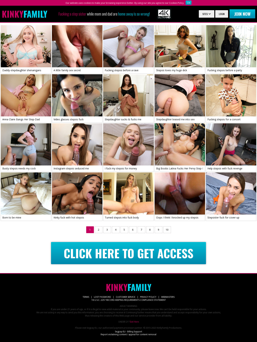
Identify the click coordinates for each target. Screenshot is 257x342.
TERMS (86, 296)
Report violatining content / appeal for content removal (128, 334)
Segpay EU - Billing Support (128, 331)
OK (188, 2)
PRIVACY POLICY (148, 296)
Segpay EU (92, 327)
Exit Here (134, 321)
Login (222, 14)
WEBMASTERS (168, 296)
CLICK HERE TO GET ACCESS (128, 253)
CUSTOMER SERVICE (125, 296)
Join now (242, 14)
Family (24, 13)
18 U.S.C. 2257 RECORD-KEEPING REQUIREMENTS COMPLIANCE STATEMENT (128, 299)
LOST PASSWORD (102, 296)
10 (167, 229)
